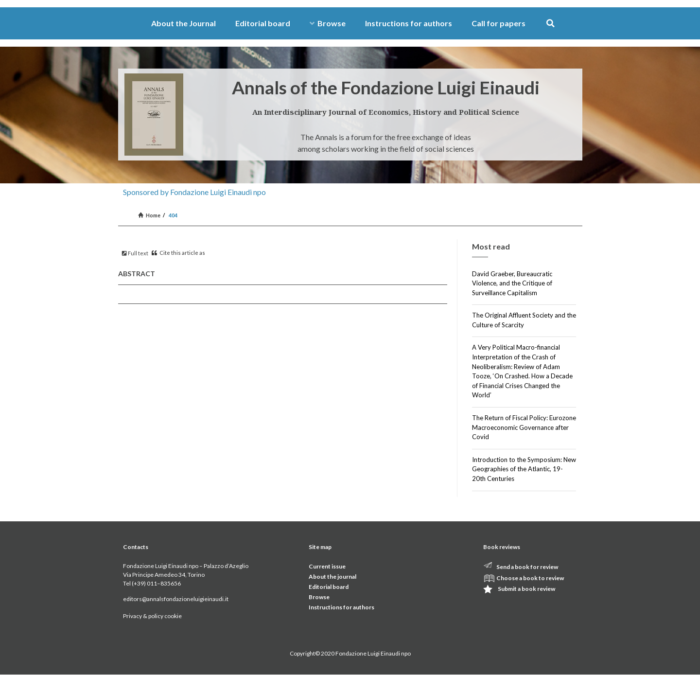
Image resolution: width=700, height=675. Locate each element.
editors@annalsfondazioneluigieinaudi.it (175, 599)
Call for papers (498, 23)
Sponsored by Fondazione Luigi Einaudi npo (194, 191)
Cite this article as (178, 252)
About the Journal (183, 23)
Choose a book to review (530, 578)
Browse (328, 23)
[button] (550, 24)
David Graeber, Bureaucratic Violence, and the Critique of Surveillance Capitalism (512, 283)
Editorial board (262, 23)
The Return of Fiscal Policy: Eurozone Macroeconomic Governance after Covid (524, 427)
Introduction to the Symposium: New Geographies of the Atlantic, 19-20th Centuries (524, 469)
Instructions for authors (408, 23)
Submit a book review (526, 588)
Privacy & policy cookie (152, 616)
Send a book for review (527, 566)
